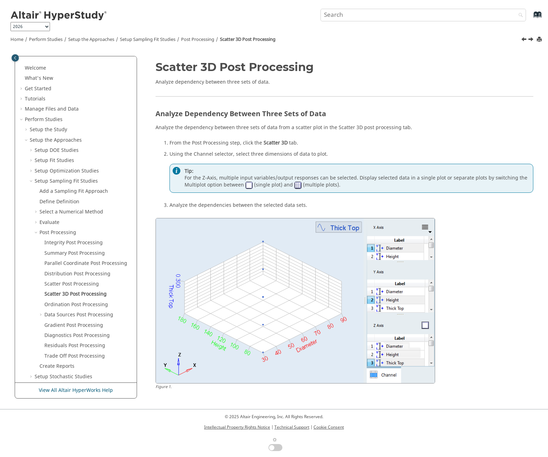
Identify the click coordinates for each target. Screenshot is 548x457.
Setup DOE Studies (57, 81)
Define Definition (59, 133)
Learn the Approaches (51, 339)
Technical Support (291, 427)
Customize (51, 349)
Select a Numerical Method (71, 143)
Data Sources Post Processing (78, 246)
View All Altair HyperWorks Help (76, 390)
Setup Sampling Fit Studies (147, 39)
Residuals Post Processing (74, 277)
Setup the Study (48, 61)
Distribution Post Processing (77, 205)
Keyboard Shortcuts (48, 359)
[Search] (519, 15)
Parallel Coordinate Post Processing (85, 194)
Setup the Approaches (91, 39)
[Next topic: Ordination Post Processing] (531, 40)
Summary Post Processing (74, 184)
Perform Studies (46, 39)
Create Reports (56, 297)
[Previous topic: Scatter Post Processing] (524, 40)
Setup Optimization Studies (67, 102)
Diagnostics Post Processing (77, 266)
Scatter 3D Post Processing (247, 39)
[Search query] (423, 15)
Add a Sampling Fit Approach (73, 122)
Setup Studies (58, 318)
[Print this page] (540, 39)
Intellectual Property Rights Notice (237, 427)
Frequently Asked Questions (58, 369)
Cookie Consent (328, 427)
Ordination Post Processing (76, 236)
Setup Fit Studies (54, 92)
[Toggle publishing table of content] (15, 58)
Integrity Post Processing (73, 174)
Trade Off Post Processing (74, 287)
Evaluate (49, 153)
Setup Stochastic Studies (63, 308)
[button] (27, 61)
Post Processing (197, 39)
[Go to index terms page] (530, 18)
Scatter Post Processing (71, 215)
